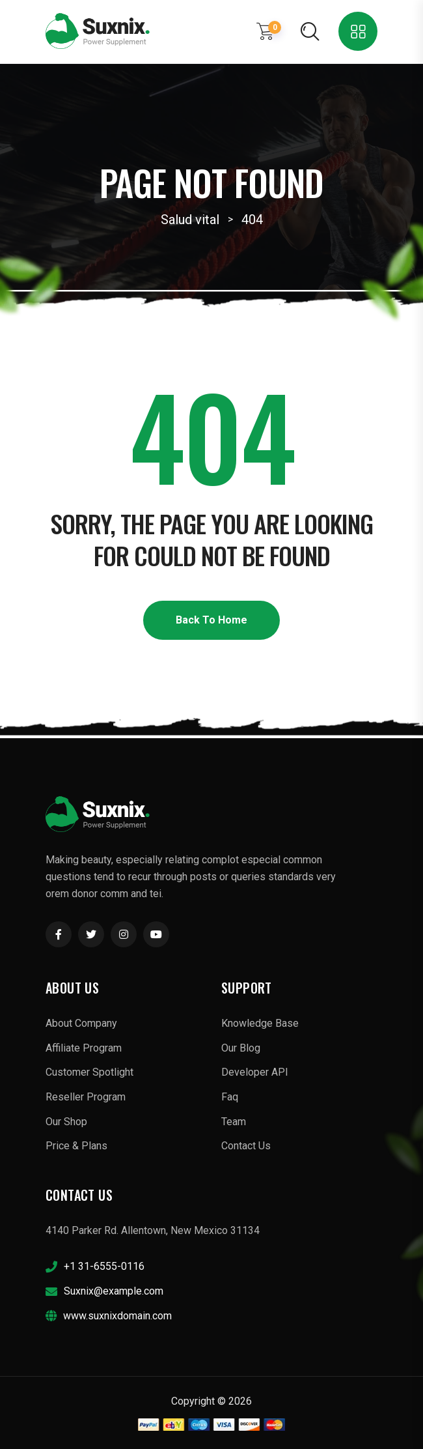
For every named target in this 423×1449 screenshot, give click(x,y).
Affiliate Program (84, 1048)
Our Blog (240, 1048)
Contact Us (246, 1146)
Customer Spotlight (89, 1072)
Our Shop (66, 1121)
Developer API (254, 1072)
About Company (81, 1023)
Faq (229, 1097)
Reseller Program (86, 1097)
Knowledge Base (260, 1023)
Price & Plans (76, 1146)
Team (233, 1121)
